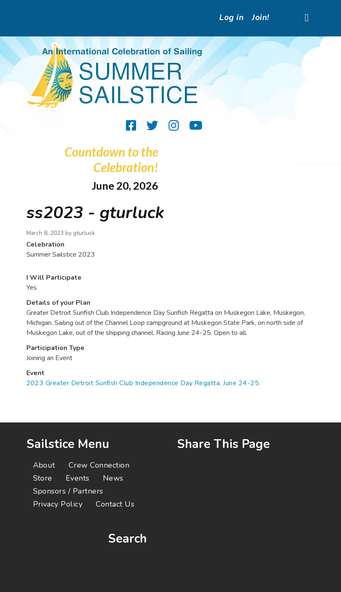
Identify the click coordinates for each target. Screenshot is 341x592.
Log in (231, 17)
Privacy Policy (58, 504)
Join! (260, 17)
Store (42, 478)
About (44, 465)
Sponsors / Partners (68, 491)
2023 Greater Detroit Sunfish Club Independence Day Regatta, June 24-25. (143, 383)
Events (78, 478)
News (113, 478)
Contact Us (115, 504)
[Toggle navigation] (307, 18)
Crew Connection (99, 465)
